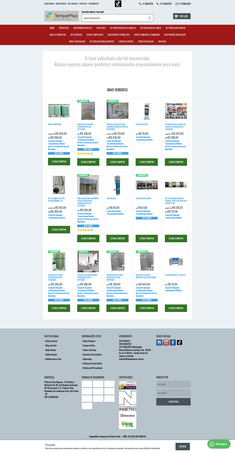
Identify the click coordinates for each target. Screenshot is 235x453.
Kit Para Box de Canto (150, 28)
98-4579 (147, 4)
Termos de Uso (89, 345)
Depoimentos (94, 3)
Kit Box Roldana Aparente (102, 41)
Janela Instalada (77, 41)
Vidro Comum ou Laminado (147, 34)
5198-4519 (184, 4)
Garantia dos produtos (92, 354)
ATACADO (162, 41)
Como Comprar (89, 341)
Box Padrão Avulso (82, 28)
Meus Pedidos (61, 3)
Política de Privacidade (92, 368)
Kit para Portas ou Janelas (123, 28)
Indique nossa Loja (53, 359)
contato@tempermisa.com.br (131, 359)
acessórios (76, 34)
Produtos (83, 3)
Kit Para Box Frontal (176, 28)
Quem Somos (49, 3)
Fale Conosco (73, 3)
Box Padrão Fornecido (118, 34)
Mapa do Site (51, 345)
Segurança (87, 359)
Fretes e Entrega (89, 350)
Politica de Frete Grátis (92, 363)
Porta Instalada (146, 41)
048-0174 (166, 4)
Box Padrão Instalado (175, 34)
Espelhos (101, 28)
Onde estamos (51, 354)
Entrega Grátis (126, 41)
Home (52, 28)
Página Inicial (51, 341)
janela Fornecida (57, 34)
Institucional (51, 336)
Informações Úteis (91, 336)
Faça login (100, 11)
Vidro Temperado (95, 34)
